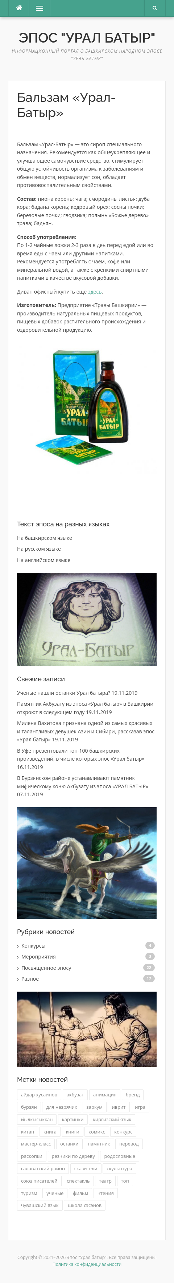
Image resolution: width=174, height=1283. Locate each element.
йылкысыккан (37, 1119)
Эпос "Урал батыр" (86, 38)
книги (72, 1131)
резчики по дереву (73, 1156)
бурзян (29, 1107)
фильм (80, 1193)
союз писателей (39, 1181)
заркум (95, 1107)
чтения (106, 1193)
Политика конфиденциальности (87, 1264)
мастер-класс (36, 1143)
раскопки (31, 1156)
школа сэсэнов (85, 1205)
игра (140, 1107)
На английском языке (43, 560)
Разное (30, 978)
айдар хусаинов (39, 1094)
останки (69, 1143)
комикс (96, 1131)
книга (50, 1131)
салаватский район (43, 1168)
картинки (72, 1119)
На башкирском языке (44, 537)
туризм (29, 1193)
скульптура (119, 1168)
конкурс (123, 1131)
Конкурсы (33, 945)
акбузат (75, 1094)
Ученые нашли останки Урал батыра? (63, 692)
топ (125, 1181)
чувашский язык (40, 1205)
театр (105, 1181)
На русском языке (39, 548)
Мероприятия (38, 956)
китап (27, 1131)
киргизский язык (112, 1119)
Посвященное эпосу (46, 967)
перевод (128, 1143)
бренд (133, 1094)
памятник (99, 1143)
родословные (119, 1156)
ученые (54, 1193)
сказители (86, 1168)
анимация (104, 1094)
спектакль (78, 1181)
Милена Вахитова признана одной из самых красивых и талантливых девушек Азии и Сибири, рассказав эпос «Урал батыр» (85, 731)
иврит (118, 1107)
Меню (36, 8)
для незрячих (61, 1107)
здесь (95, 291)
